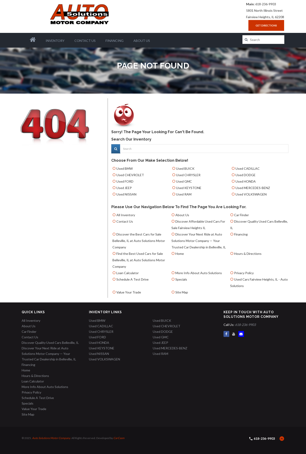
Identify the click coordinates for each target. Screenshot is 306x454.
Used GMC (184, 181)
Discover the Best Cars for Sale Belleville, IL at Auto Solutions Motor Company (138, 240)
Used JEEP (124, 188)
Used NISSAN (126, 194)
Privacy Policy (244, 273)
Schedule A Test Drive (132, 279)
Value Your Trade (128, 292)
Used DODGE (245, 175)
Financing (115, 41)
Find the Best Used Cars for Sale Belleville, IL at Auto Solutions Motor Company (138, 260)
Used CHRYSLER (188, 175)
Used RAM (183, 194)
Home (179, 254)
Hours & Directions (248, 254)
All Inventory (125, 215)
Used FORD (124, 181)
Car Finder (241, 215)
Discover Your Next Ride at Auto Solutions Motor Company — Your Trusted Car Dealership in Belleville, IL (198, 240)
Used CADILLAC (247, 168)
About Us (141, 41)
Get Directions (266, 25)
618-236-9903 (265, 4)
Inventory (55, 41)
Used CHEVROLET (130, 175)
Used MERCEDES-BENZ (252, 188)
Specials (181, 279)
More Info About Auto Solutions (198, 273)
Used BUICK (185, 168)
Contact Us (85, 41)
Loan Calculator (127, 273)
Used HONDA (245, 181)
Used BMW (124, 168)
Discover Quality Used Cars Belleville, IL (50, 343)
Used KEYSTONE (188, 188)
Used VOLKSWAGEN (251, 194)
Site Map (181, 292)
